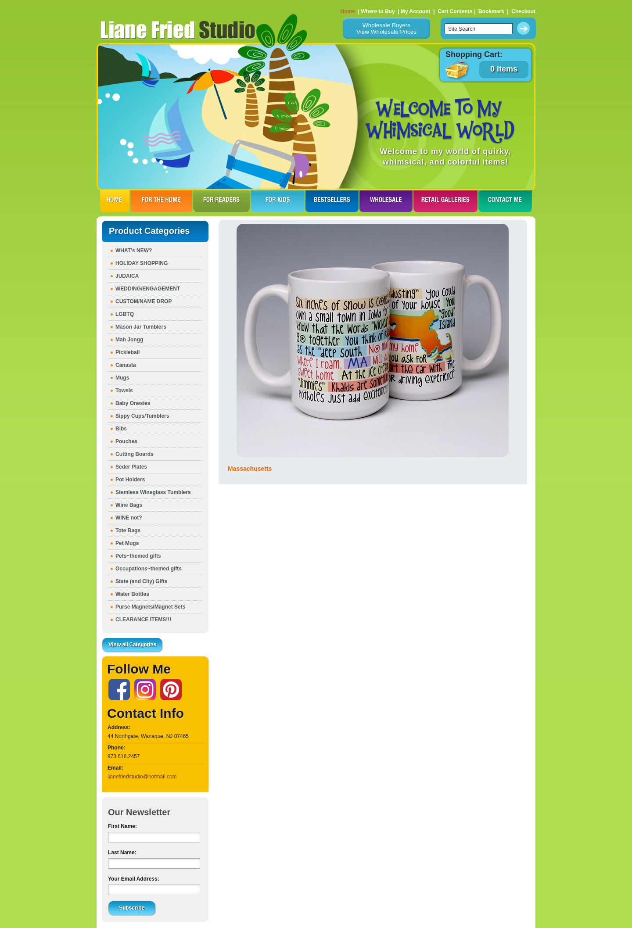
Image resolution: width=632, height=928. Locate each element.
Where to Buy (378, 11)
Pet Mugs (127, 543)
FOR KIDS (278, 201)
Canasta (125, 365)
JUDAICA (127, 276)
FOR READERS (221, 201)
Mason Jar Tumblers (140, 327)
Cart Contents (455, 11)
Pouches (126, 441)
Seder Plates (131, 467)
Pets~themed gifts (138, 556)
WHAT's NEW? (133, 250)
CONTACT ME (505, 201)
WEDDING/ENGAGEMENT (147, 289)
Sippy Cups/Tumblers (142, 416)
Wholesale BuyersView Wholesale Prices (386, 28)
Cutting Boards (134, 454)
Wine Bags (128, 505)
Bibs (121, 429)
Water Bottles (132, 594)
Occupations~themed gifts (148, 569)
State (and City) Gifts (141, 581)
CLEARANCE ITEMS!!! (143, 619)
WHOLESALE (386, 201)
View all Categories (132, 645)
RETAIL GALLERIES (445, 201)
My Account (416, 11)
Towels (124, 390)
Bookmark (491, 11)
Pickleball (127, 352)
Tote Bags (127, 530)
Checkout (523, 11)
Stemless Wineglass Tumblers (153, 492)
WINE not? (128, 518)
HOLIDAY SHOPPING (141, 263)
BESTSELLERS (332, 201)
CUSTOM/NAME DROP (143, 301)
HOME (114, 201)
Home (348, 11)
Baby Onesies (132, 403)
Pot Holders (130, 480)
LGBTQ (124, 314)
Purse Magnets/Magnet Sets (150, 607)
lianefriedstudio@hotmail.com (142, 777)
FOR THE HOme (161, 201)
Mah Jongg (129, 340)
